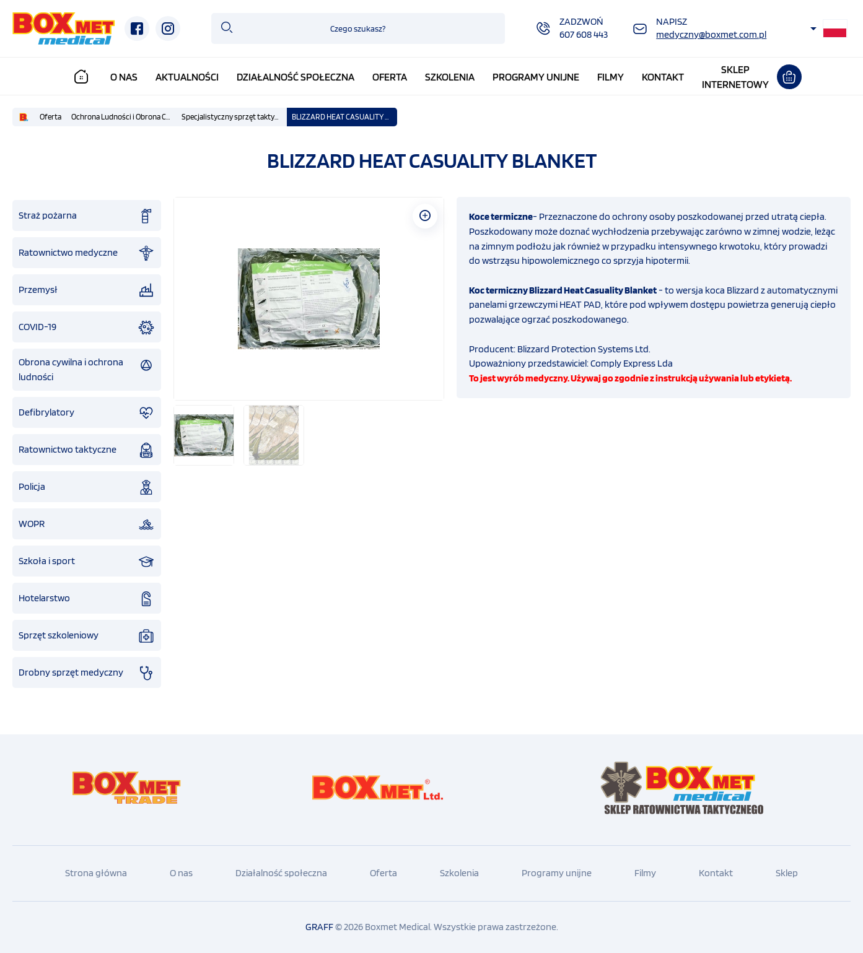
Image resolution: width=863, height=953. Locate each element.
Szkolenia (450, 77)
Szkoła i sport (87, 561)
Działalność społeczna (295, 77)
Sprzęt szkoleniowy (87, 636)
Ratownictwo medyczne (87, 253)
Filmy (610, 77)
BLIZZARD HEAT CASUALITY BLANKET (344, 116)
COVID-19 (87, 327)
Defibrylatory (87, 413)
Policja (87, 487)
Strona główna (96, 873)
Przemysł (87, 290)
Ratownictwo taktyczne (87, 450)
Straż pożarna (87, 216)
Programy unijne (536, 77)
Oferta (389, 77)
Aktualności (187, 77)
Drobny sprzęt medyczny (87, 673)
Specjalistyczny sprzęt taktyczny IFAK (234, 116)
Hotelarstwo (87, 598)
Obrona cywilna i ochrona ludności (87, 369)
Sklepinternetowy (735, 76)
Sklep (787, 873)
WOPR (87, 524)
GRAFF (319, 927)
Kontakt (663, 77)
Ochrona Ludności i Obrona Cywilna (124, 116)
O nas (124, 77)
